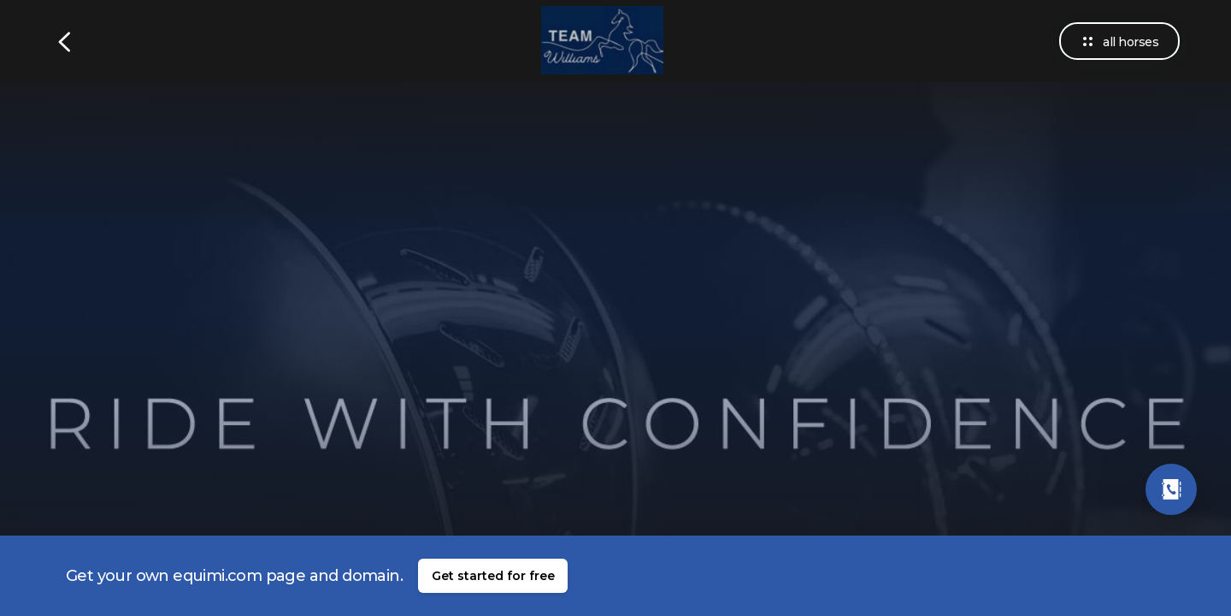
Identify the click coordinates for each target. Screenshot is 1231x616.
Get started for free (493, 575)
